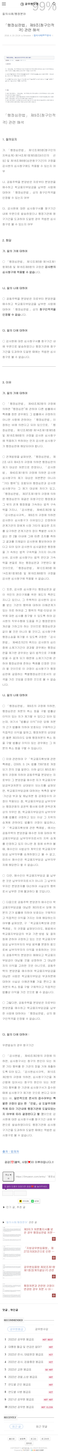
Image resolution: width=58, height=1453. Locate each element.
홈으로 (12, 1438)
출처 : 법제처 (10, 1151)
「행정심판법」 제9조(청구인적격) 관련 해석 (29, 27)
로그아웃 (45, 1438)
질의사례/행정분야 (14, 14)
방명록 (23, 1438)
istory (26, 1450)
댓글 (5, 1310)
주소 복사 (8, 1176)
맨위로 (29, 1443)
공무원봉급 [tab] (16, 1329)
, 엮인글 (13, 1310)
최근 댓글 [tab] (41, 1426)
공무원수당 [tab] (41, 1329)
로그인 (33, 1438)
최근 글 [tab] (16, 1426)
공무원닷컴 (29, 4)
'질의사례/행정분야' (17, 1222)
